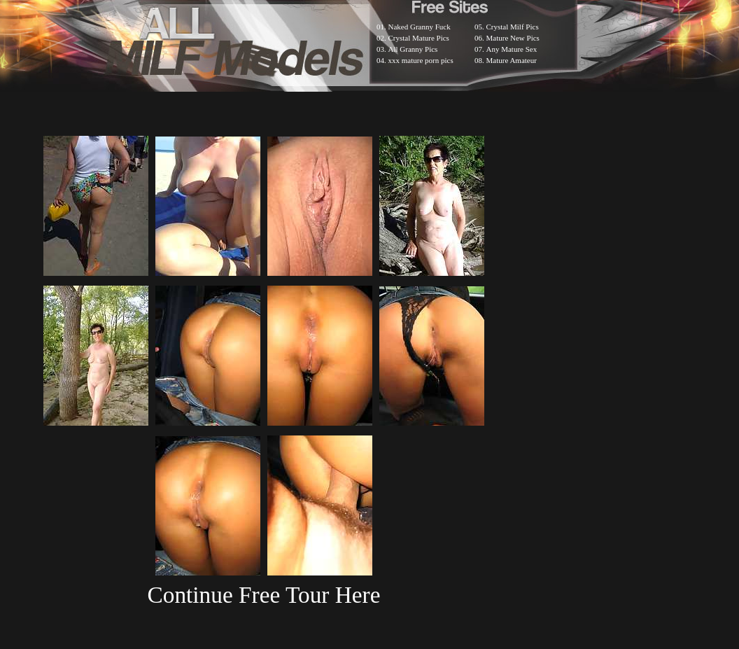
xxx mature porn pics (420, 60)
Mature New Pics (513, 38)
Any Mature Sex (511, 49)
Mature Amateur (511, 60)
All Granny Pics (413, 49)
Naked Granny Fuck (419, 26)
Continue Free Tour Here (263, 595)
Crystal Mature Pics (418, 38)
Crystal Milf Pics (512, 26)
